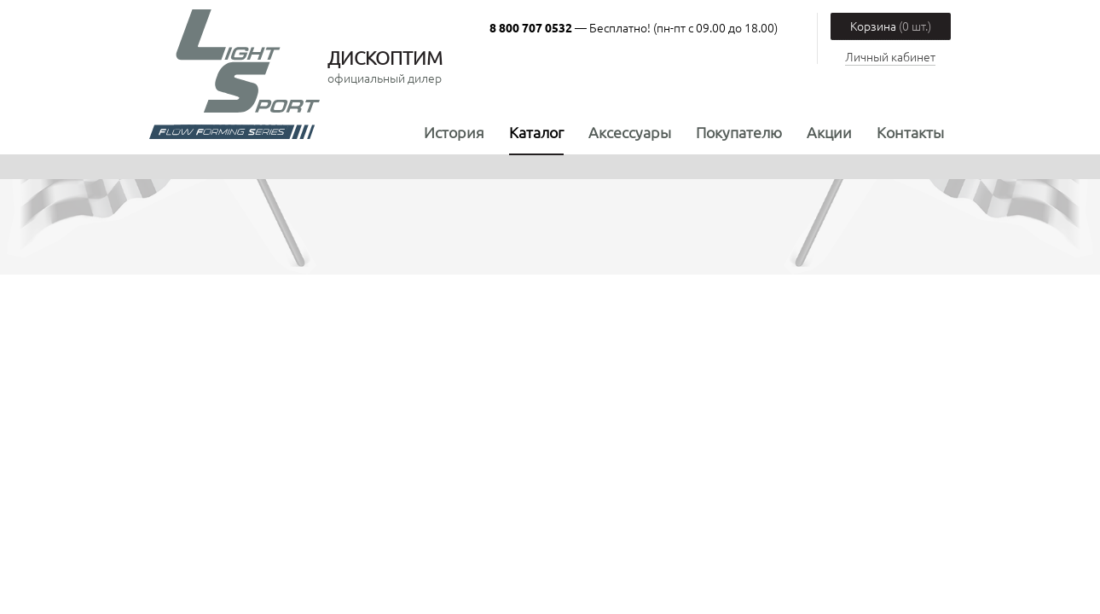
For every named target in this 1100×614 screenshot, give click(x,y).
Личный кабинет (890, 56)
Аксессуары (629, 132)
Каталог (536, 132)
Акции (829, 132)
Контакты (910, 132)
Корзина (890, 25)
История (454, 132)
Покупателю (739, 132)
